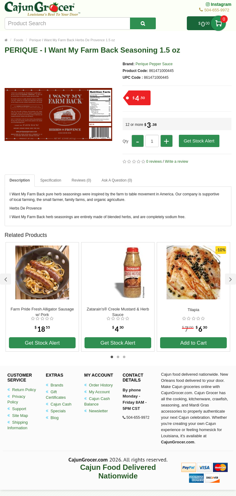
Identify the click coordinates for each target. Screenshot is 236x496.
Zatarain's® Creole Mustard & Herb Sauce (118, 312)
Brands (54, 385)
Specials (56, 411)
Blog (52, 417)
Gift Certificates (56, 395)
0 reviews (154, 161)
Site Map (17, 415)
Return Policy (21, 389)
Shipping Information (17, 425)
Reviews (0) (81, 180)
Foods (18, 40)
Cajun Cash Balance (97, 401)
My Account (97, 392)
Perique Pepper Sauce (154, 64)
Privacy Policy (16, 399)
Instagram (218, 4)
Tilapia (193, 309)
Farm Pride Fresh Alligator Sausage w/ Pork (42, 312)
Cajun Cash (59, 404)
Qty (125, 141)
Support (16, 408)
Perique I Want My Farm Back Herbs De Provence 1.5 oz (72, 40)
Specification (50, 180)
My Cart (218, 23)
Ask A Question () (116, 180)
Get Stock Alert (199, 140)
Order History (98, 385)
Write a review (176, 161)
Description (20, 180)
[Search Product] (143, 23)
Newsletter (96, 411)
